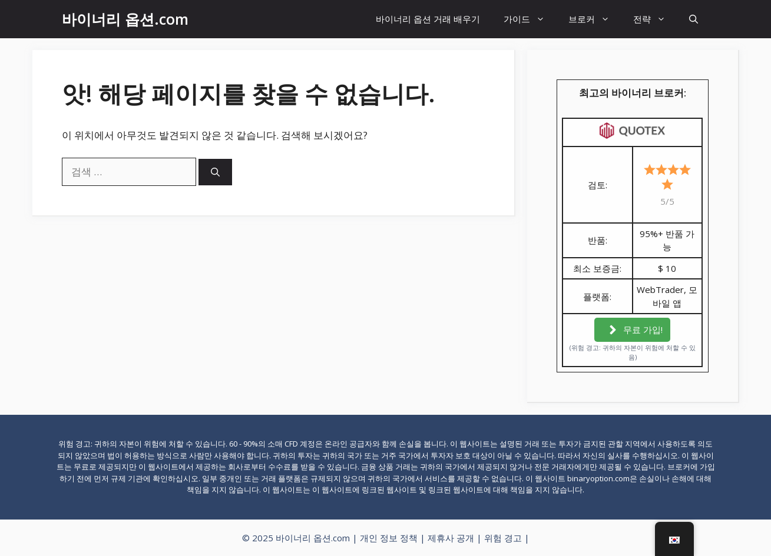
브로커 (594, 19)
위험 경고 (503, 538)
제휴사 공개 (451, 538)
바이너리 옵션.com (125, 19)
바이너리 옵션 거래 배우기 (428, 19)
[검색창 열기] (693, 19)
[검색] (215, 172)
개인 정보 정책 (389, 538)
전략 (655, 19)
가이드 (530, 19)
